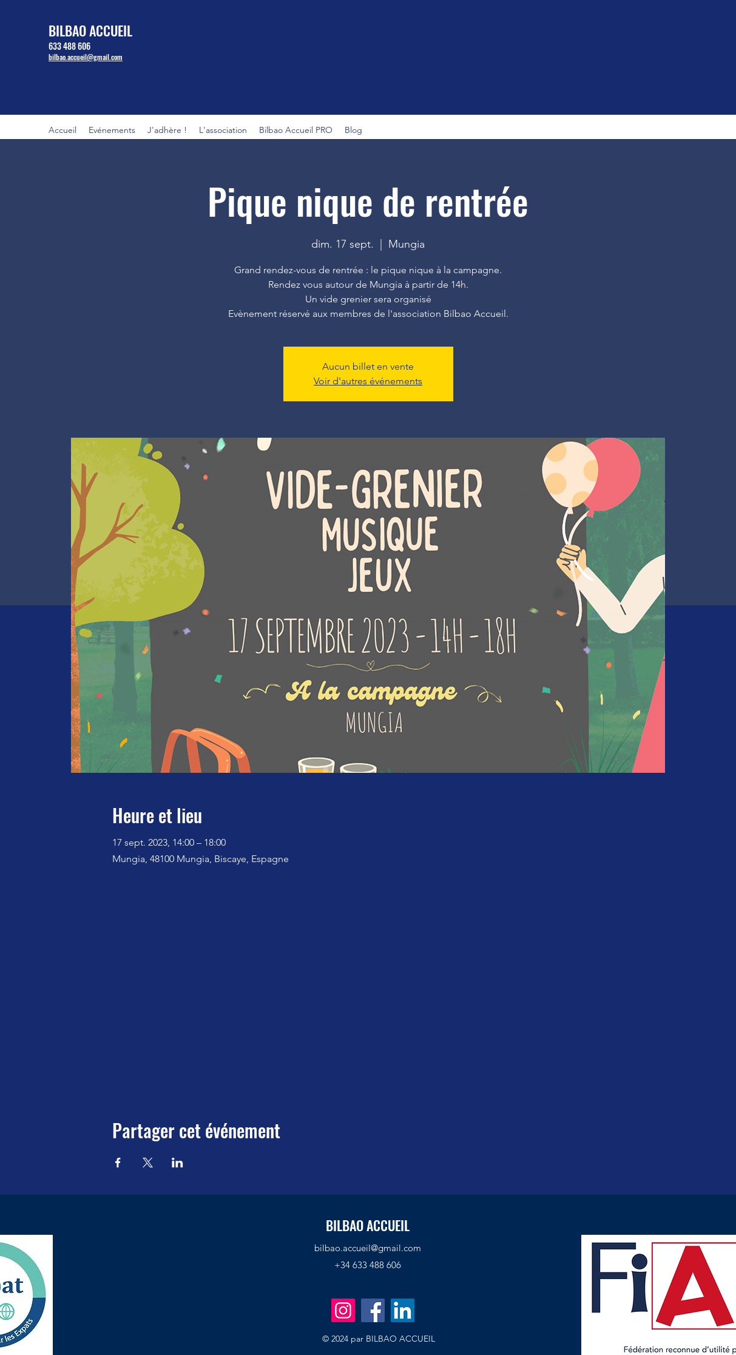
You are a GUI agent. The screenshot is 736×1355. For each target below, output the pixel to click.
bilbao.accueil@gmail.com (367, 1248)
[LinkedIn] (402, 1310)
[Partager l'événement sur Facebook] (118, 1162)
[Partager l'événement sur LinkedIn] (177, 1162)
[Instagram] (343, 1310)
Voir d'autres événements (368, 381)
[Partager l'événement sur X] (148, 1162)
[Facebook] (373, 1310)
